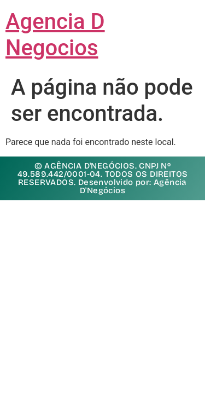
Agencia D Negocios (55, 35)
